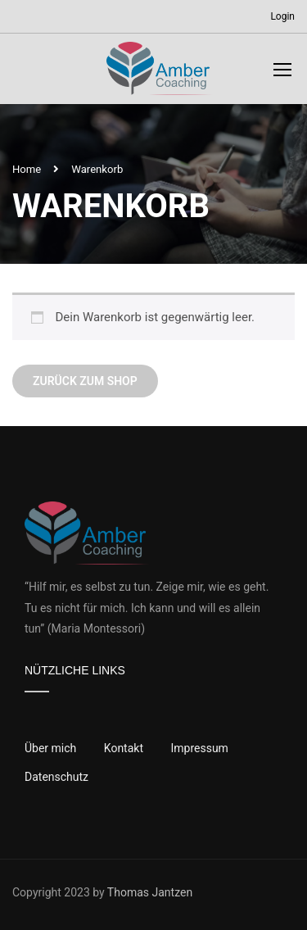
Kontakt (123, 748)
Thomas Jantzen (149, 892)
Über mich (50, 748)
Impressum (199, 748)
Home (26, 169)
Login (282, 16)
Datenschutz (56, 776)
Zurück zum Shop (85, 381)
